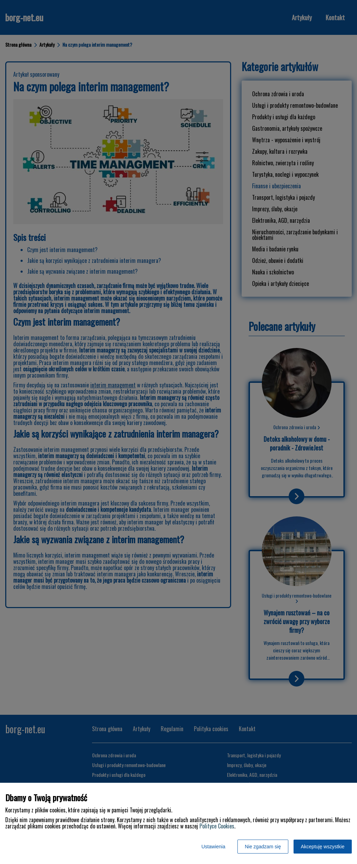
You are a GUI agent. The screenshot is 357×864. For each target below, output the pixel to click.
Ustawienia (213, 846)
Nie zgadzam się (263, 846)
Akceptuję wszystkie (322, 846)
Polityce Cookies (216, 826)
